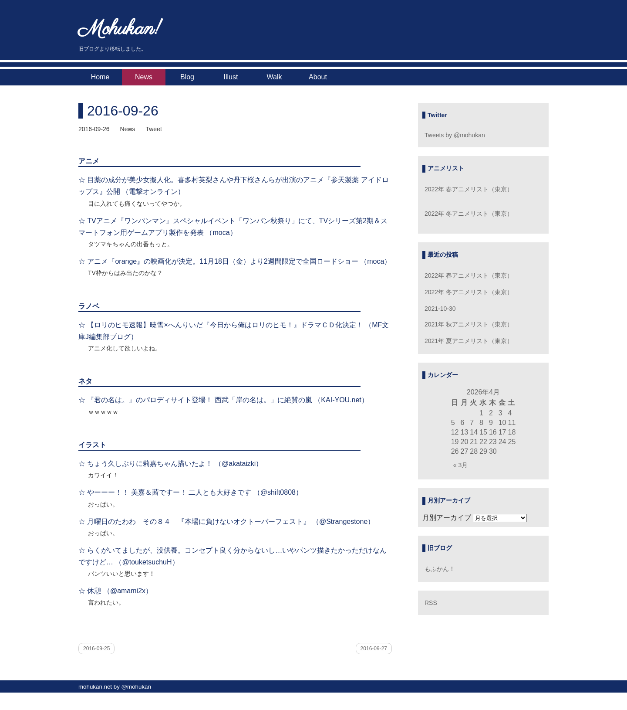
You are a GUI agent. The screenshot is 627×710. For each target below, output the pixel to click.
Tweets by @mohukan (455, 135)
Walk (274, 77)
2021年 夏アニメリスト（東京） (469, 340)
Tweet (153, 129)
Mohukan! (120, 29)
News (143, 77)
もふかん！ (440, 568)
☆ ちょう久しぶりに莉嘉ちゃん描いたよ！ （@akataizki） (170, 463)
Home (100, 77)
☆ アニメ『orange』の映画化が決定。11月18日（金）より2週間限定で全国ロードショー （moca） (234, 261)
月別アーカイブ (446, 517)
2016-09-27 (374, 648)
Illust (231, 77)
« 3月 (460, 465)
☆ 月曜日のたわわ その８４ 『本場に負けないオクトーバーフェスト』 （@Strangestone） (226, 521)
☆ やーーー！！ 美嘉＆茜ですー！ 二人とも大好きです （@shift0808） (190, 492)
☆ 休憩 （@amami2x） (115, 590)
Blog (187, 77)
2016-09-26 (122, 111)
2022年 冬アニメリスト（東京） (469, 213)
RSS (431, 602)
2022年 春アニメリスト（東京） (469, 189)
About (318, 77)
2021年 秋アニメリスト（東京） (469, 324)
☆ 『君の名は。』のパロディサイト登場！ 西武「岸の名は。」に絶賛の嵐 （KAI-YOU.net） (223, 400)
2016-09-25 (96, 648)
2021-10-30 (440, 308)
